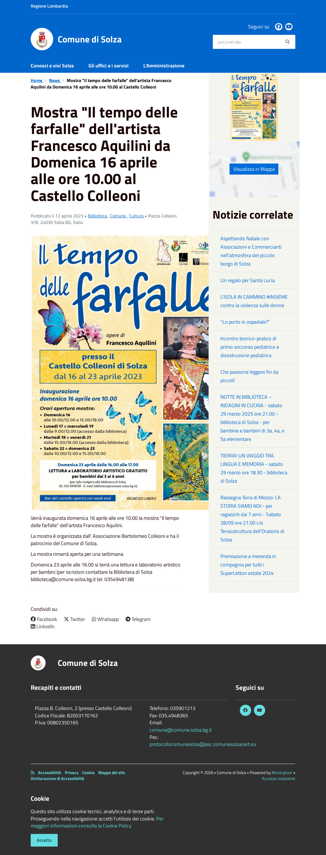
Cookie (88, 772)
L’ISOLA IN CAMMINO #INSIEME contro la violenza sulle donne (254, 301)
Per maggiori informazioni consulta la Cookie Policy (97, 822)
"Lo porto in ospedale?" (245, 322)
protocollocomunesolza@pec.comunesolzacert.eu (202, 744)
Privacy (72, 772)
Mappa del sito (111, 772)
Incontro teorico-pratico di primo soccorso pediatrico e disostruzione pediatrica (249, 347)
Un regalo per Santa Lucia (247, 280)
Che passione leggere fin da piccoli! (249, 376)
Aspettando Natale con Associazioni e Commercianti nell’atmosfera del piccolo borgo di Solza (251, 251)
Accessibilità (49, 772)
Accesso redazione (278, 778)
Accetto (44, 840)
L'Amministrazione (163, 65)
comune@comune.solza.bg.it (180, 730)
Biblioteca (98, 215)
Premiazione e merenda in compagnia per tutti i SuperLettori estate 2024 (248, 564)
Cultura (137, 215)
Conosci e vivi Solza (52, 65)
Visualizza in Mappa (254, 169)
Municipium (282, 772)
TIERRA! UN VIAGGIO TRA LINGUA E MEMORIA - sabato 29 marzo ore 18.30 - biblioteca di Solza (253, 468)
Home (37, 80)
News (55, 80)
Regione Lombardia (49, 6)
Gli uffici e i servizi (108, 65)
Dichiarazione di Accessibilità (57, 778)
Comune (118, 215)
